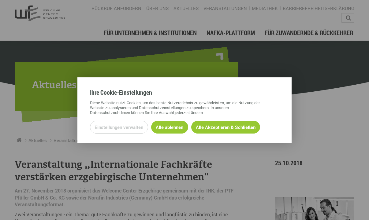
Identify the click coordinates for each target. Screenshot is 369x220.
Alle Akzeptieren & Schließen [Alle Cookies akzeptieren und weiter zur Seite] (225, 127)
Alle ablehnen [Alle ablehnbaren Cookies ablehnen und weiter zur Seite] (169, 127)
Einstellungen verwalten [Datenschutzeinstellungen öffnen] (119, 127)
